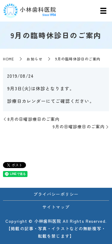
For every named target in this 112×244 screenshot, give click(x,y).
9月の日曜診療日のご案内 (79, 126)
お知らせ (34, 58)
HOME (8, 58)
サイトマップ (56, 207)
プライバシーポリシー (56, 194)
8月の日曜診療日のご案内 (33, 119)
